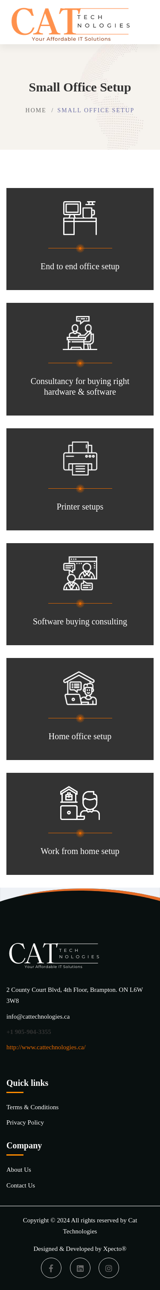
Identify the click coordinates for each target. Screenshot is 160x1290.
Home (36, 110)
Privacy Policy (25, 1122)
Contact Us (20, 1185)
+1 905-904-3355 (28, 1031)
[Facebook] (51, 1268)
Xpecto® (115, 1248)
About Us (18, 1169)
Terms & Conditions (32, 1107)
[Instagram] (109, 1268)
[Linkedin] (80, 1268)
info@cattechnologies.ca (38, 1016)
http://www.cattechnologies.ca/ (46, 1047)
